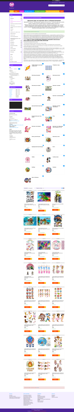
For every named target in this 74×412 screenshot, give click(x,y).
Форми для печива (26, 401)
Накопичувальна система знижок (14, 398)
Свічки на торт (12, 25)
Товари (16, 11)
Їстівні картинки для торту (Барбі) (36, 116)
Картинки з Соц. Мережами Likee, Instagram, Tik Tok (58, 127)
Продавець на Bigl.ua (37, 410)
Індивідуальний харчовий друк (37, 146)
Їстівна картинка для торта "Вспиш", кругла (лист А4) (58, 228)
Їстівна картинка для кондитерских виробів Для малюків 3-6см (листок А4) (30, 325)
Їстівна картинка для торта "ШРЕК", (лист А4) (58, 204)
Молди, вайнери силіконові (28, 397)
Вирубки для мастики (27, 398)
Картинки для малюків (36, 75)
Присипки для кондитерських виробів (15, 23)
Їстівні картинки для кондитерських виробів (15, 22)
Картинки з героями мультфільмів (56, 106)
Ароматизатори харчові (41, 396)
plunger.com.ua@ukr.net (14, 119)
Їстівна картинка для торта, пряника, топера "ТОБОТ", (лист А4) (30, 204)
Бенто (54, 146)
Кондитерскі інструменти (27, 395)
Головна (11, 11)
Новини (11, 54)
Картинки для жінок (56, 75)
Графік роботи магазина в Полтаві (52, 11)
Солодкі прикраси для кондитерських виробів (15, 27)
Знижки (61, 11)
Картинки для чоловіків (36, 85)
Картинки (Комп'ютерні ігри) (37, 105)
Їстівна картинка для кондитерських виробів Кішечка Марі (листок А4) (57, 253)
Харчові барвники (40, 398)
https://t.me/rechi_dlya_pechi (13, 127)
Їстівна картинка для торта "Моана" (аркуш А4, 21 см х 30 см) (30, 228)
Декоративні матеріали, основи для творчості (16, 39)
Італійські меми (55, 156)
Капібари (33, 167)
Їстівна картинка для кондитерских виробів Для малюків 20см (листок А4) (44, 325)
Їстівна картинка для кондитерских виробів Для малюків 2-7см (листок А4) (58, 349)
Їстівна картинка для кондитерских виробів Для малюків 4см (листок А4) (58, 301)
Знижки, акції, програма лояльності (14, 397)
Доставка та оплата (28, 11)
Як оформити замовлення (40, 11)
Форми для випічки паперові (28, 400)
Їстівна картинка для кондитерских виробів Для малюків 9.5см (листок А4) (44, 277)
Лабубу (33, 156)
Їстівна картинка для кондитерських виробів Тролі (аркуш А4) (43, 253)
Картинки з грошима (56, 85)
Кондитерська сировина (41, 397)
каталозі (38, 31)
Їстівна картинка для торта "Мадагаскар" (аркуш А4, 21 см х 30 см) (44, 229)
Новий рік (54, 167)
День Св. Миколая (35, 177)
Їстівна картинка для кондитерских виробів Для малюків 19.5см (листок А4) (30, 374)
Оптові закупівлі (13, 48)
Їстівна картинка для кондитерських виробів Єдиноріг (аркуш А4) (29, 253)
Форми (12, 47)
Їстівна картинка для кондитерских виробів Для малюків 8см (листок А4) (30, 301)
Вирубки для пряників (27, 399)
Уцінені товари (13, 50)
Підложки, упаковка (55, 397)
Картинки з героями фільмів (58, 95)
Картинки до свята (56, 136)
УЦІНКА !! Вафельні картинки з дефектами (37, 65)
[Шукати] (63, 5)
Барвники (12, 18)
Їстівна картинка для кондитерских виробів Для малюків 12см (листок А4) (58, 374)
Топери (11, 30)
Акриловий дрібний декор (14, 36)
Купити (27, 209)
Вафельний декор (13, 33)
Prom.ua (41, 409)
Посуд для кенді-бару (14, 45)
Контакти (21, 11)
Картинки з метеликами (36, 126)
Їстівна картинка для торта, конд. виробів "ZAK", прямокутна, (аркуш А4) (43, 205)
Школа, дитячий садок (36, 136)
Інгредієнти (12, 42)
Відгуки (11, 59)
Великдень (53, 395)
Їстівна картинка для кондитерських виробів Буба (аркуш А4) (29, 277)
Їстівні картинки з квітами (36, 95)
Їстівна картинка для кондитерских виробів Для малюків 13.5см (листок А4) (44, 374)
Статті (11, 56)
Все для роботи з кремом (27, 396)
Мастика (39, 395)
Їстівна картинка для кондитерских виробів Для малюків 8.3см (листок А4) (44, 301)
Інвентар (12, 40)
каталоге (37, 387)
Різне (54, 116)
